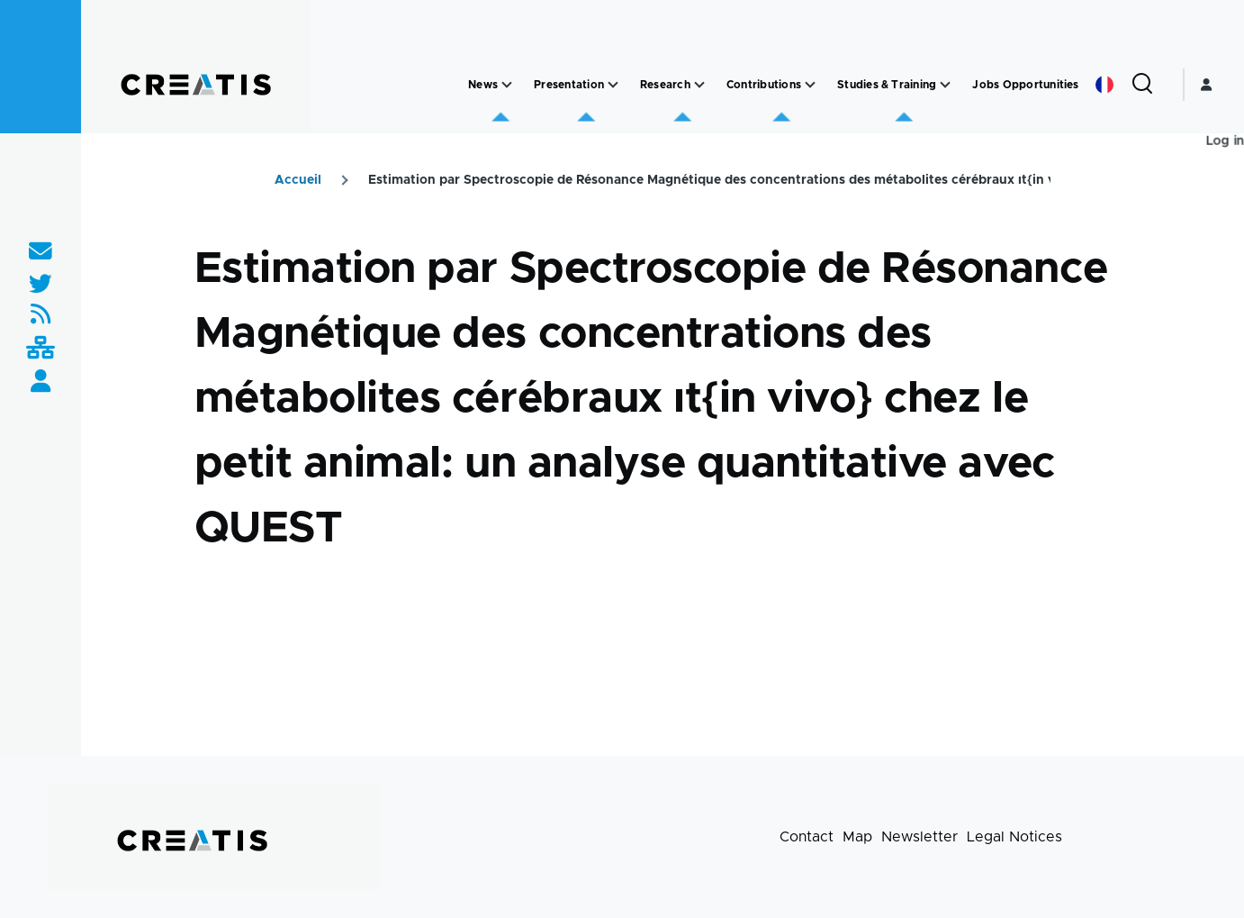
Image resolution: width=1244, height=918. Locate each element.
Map (857, 837)
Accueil (298, 180)
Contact (807, 837)
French (1104, 85)
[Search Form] (1142, 84)
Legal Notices (1014, 837)
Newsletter (919, 837)
